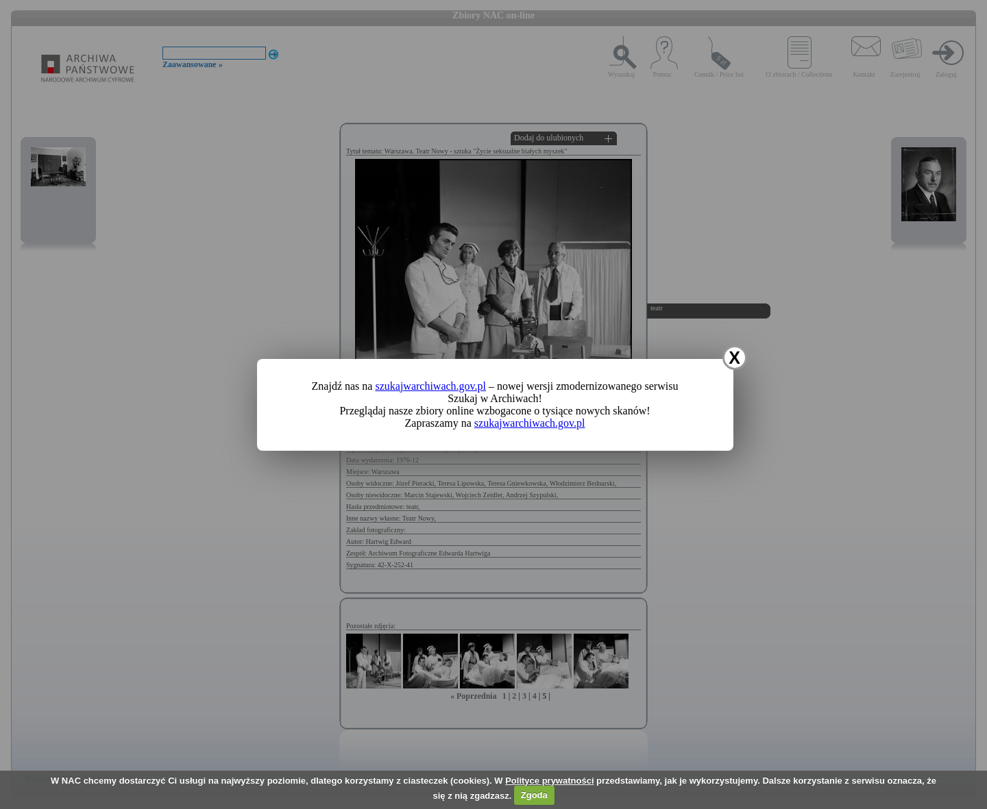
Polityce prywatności (549, 780)
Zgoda (534, 795)
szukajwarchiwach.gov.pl (430, 386)
